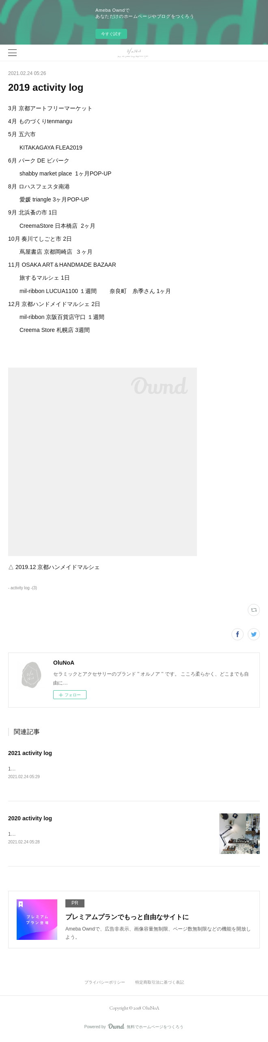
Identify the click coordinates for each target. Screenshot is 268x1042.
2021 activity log (30, 753)
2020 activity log (30, 819)
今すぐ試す (111, 34)
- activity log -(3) (22, 588)
